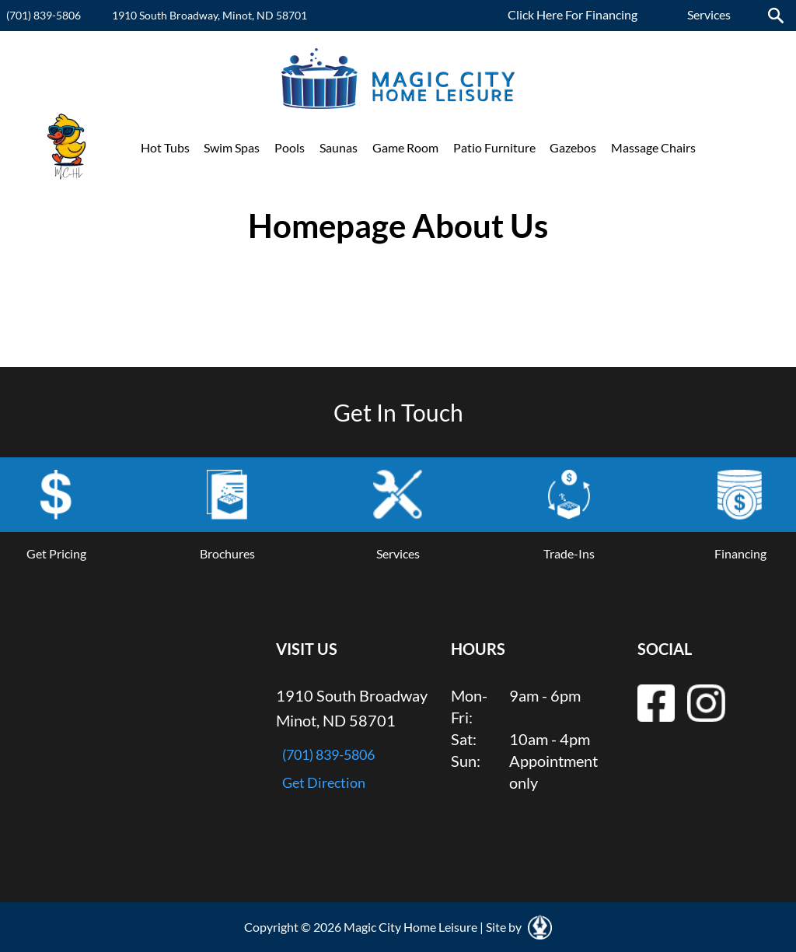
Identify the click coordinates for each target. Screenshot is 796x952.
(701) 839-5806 (43, 15)
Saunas (338, 147)
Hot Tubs (165, 147)
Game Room (405, 147)
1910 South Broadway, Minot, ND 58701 (209, 15)
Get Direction (323, 782)
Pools (289, 147)
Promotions (742, 147)
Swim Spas (232, 147)
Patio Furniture (494, 147)
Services (709, 14)
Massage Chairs (653, 147)
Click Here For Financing (572, 14)
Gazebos (573, 147)
